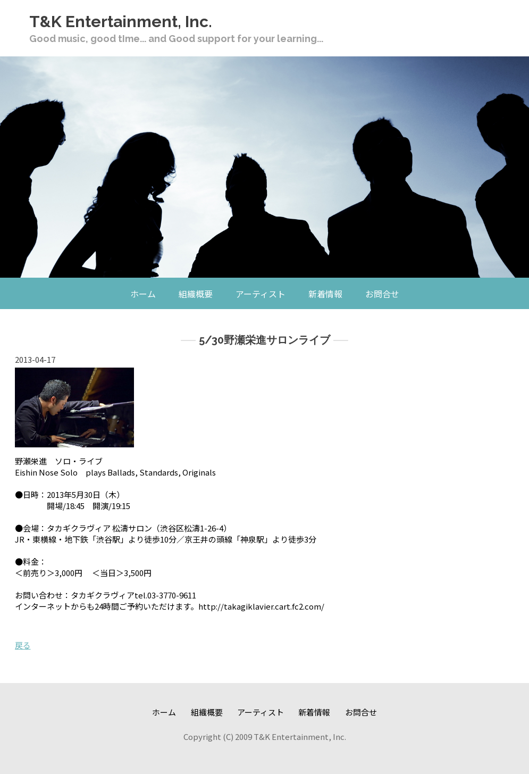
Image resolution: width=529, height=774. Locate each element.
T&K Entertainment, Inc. (120, 21)
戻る (23, 645)
